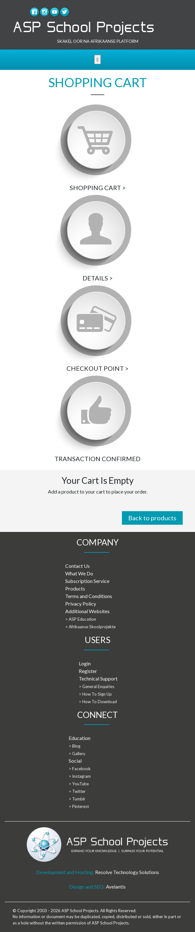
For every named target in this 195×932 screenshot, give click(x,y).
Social (75, 761)
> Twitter (77, 791)
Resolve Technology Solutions (127, 872)
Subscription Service (87, 581)
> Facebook (80, 768)
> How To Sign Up (95, 694)
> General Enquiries (96, 686)
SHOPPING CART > (98, 187)
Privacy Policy (80, 604)
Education (79, 738)
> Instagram (80, 776)
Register (88, 671)
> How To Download (98, 701)
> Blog (74, 745)
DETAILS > (98, 278)
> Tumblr (77, 798)
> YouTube (79, 783)
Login (85, 663)
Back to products (152, 518)
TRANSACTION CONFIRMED (97, 458)
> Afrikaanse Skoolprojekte (90, 626)
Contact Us (77, 566)
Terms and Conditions (88, 596)
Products (75, 588)
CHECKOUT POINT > (97, 368)
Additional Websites (87, 611)
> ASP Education (80, 619)
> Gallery (77, 753)
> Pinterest (79, 806)
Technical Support (98, 678)
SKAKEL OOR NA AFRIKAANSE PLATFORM (97, 41)
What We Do (79, 573)
